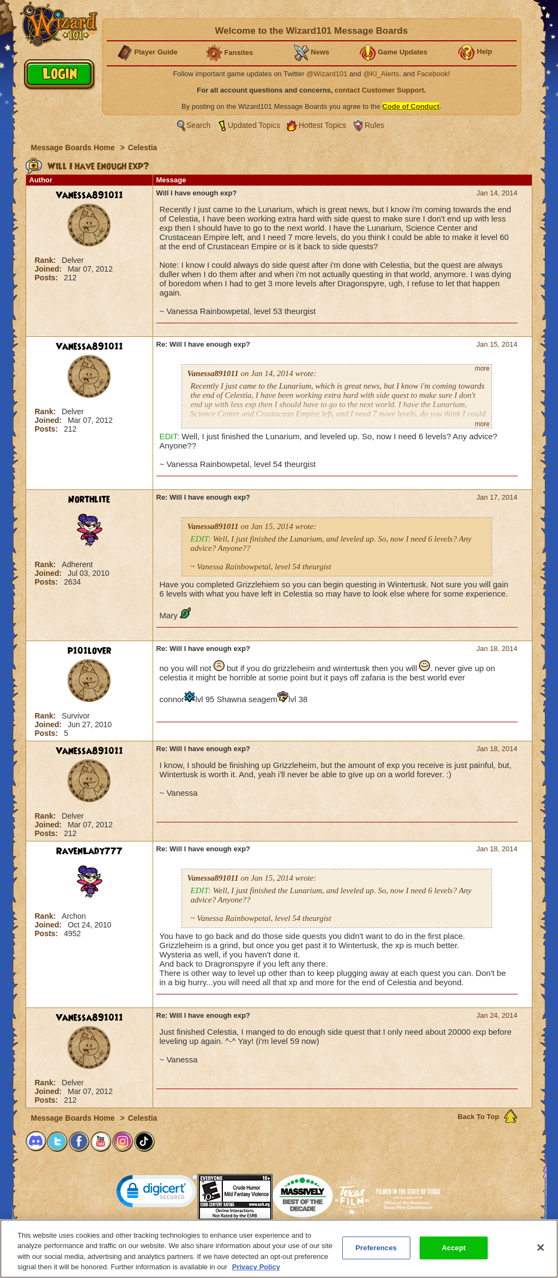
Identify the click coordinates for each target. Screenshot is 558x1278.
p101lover (89, 651)
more (482, 368)
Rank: (46, 260)
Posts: (47, 277)
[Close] (541, 1252)
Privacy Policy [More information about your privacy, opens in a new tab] (256, 1272)
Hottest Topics (323, 125)
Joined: (49, 269)
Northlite (89, 499)
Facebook (432, 74)
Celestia (142, 147)
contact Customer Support (379, 90)
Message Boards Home (74, 147)
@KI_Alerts (381, 74)
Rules (374, 125)
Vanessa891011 (89, 195)
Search (198, 125)
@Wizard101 (326, 74)
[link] (157, 1193)
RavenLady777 (89, 851)
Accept (454, 1253)
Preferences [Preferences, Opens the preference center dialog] (376, 1253)
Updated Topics (254, 125)
